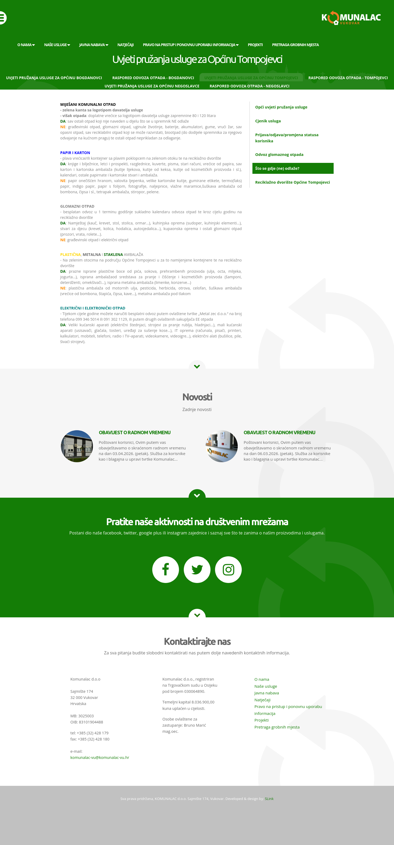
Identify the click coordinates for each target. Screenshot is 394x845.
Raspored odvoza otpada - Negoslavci (250, 85)
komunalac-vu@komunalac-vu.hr (100, 757)
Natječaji (262, 699)
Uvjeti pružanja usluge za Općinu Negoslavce (151, 85)
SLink (269, 798)
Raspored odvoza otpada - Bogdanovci (153, 77)
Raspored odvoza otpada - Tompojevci (348, 77)
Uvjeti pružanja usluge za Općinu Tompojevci (251, 77)
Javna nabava (266, 692)
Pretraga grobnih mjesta (276, 727)
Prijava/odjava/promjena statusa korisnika (286, 137)
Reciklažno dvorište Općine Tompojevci (292, 182)
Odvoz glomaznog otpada (279, 154)
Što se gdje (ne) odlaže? (277, 168)
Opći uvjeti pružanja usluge (281, 107)
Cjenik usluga (268, 120)
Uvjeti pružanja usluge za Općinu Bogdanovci (54, 77)
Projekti (261, 720)
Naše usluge (265, 686)
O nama (261, 679)
